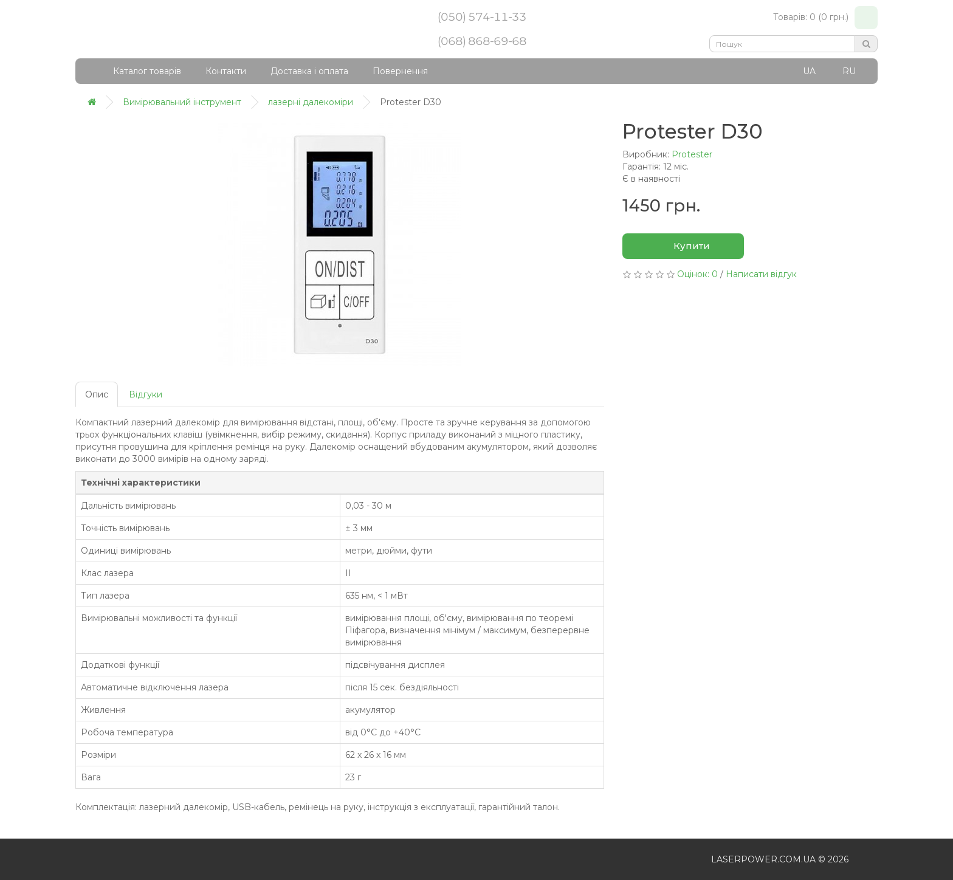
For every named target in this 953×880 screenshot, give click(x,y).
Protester (692, 154)
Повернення (400, 71)
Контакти (225, 71)
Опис (96, 394)
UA (809, 71)
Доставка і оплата (309, 71)
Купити (683, 246)
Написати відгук (761, 274)
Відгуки (145, 394)
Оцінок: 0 (697, 274)
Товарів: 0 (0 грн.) (825, 17)
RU (849, 71)
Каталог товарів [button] (139, 71)
